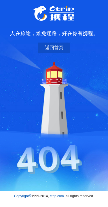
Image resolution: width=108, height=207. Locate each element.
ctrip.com (57, 196)
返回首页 (54, 47)
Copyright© (22, 196)
